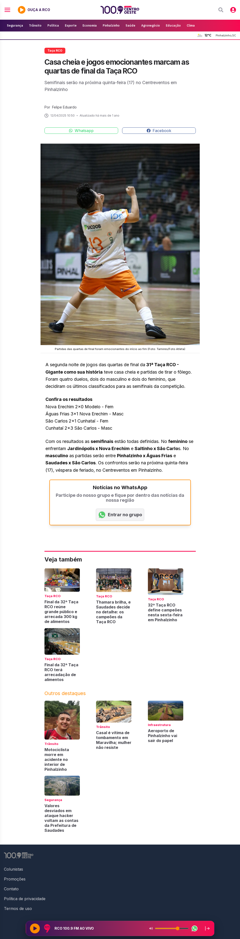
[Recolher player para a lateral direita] (207, 928)
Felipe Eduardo (64, 107)
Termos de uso (18, 908)
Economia (90, 25)
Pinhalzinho (111, 25)
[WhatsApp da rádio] (195, 928)
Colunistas (13, 869)
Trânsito (35, 25)
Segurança (15, 25)
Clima (191, 25)
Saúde (130, 25)
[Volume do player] (172, 928)
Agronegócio (150, 25)
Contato (11, 888)
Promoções (15, 879)
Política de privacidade (24, 898)
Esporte (71, 25)
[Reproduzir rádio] (35, 928)
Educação (173, 25)
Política (53, 25)
